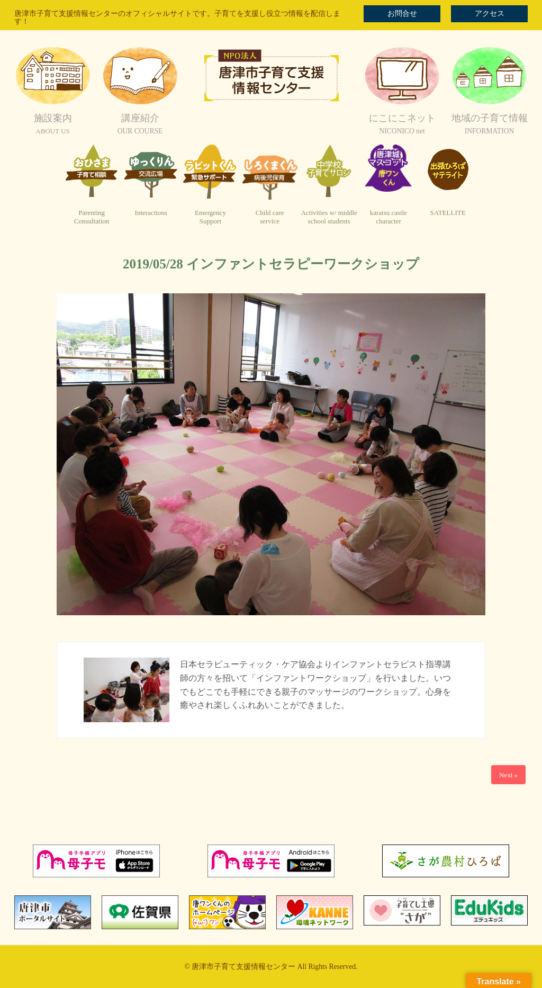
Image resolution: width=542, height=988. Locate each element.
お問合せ (402, 13)
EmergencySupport (210, 217)
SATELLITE (448, 213)
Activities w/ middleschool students (329, 217)
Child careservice (270, 217)
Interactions (151, 213)
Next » (508, 775)
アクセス (489, 13)
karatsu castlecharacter (388, 217)
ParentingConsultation (91, 217)
